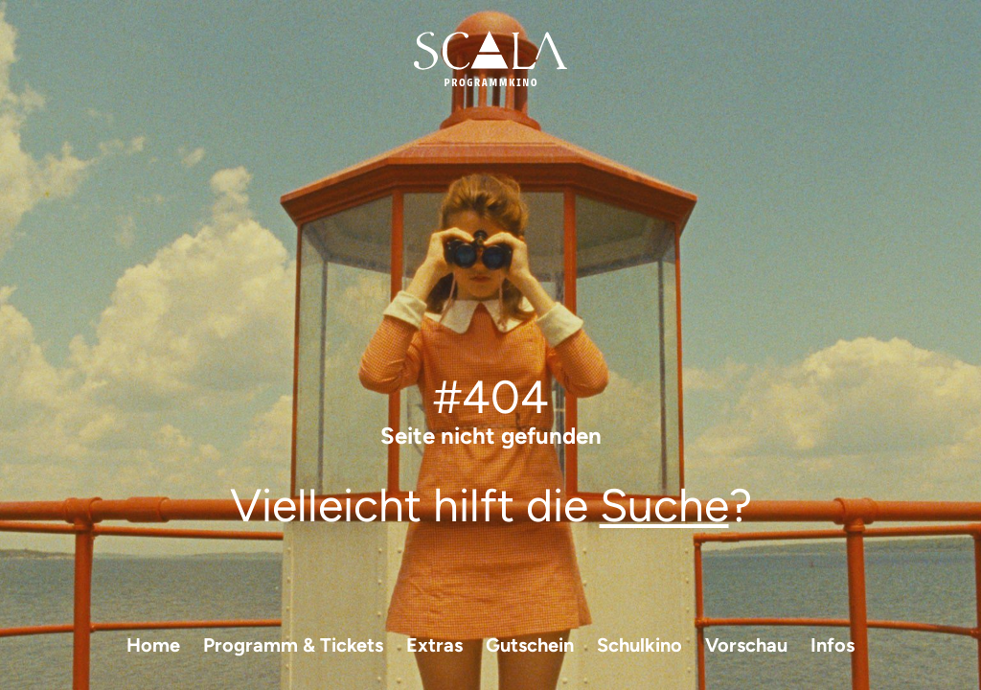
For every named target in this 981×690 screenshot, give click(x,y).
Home (153, 644)
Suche (664, 505)
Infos (832, 644)
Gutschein (530, 644)
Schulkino (639, 644)
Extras (434, 644)
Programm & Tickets (293, 644)
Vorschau (746, 644)
